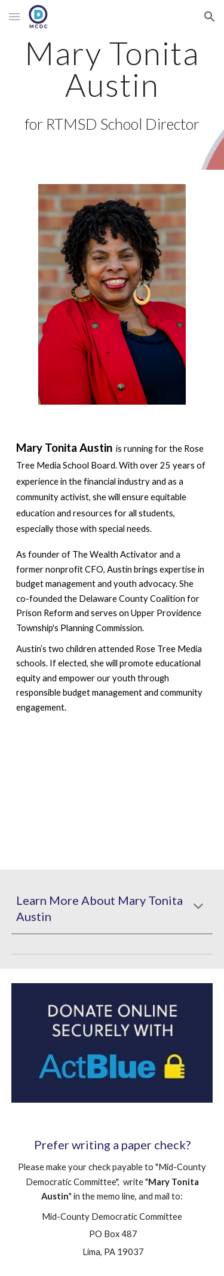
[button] (14, 16)
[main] (112, 84)
